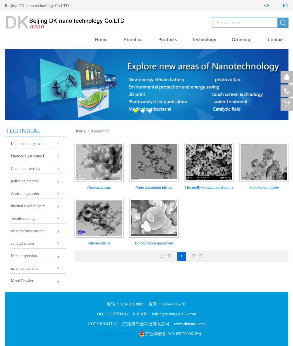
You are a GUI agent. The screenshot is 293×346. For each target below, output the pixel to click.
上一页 (165, 256)
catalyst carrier (23, 243)
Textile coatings (23, 218)
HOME (80, 131)
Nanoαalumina (99, 187)
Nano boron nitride (264, 187)
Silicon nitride (99, 243)
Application (100, 131)
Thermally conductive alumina (208, 187)
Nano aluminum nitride (154, 187)
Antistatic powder (25, 193)
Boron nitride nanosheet (154, 243)
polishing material (25, 181)
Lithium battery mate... (29, 144)
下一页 (197, 256)
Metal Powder (22, 281)
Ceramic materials (25, 168)
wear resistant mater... (28, 231)
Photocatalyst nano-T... (29, 156)
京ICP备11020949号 (115, 334)
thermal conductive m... (30, 206)
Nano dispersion (24, 256)
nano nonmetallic (25, 268)
